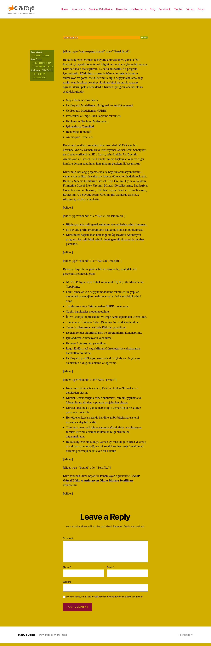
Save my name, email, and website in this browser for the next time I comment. (104, 599)
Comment (68, 541)
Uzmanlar (121, 10)
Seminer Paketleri (99, 10)
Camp (31, 637)
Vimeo (190, 10)
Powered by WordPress (53, 637)
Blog (152, 10)
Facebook (164, 10)
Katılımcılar (137, 10)
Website (67, 584)
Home (64, 10)
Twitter (178, 10)
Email (110, 570)
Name (67, 570)
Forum (201, 10)
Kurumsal (77, 10)
